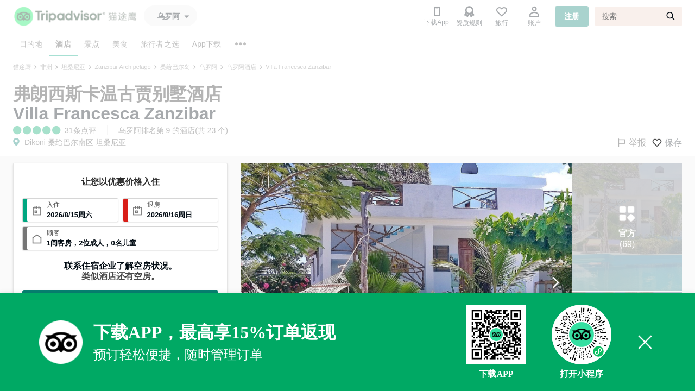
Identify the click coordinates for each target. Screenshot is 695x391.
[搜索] (638, 16)
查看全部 (120, 299)
